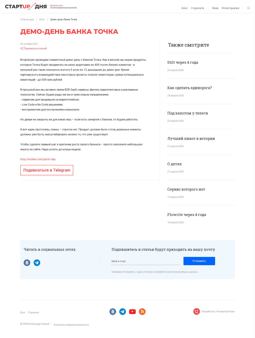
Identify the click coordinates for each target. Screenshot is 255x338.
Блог (185, 8)
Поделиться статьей (33, 48)
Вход (215, 8)
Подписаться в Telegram (46, 170)
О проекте (197, 8)
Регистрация (230, 8)
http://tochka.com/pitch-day (38, 159)
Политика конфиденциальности (71, 324)
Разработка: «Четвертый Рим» (218, 311)
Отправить (199, 261)
